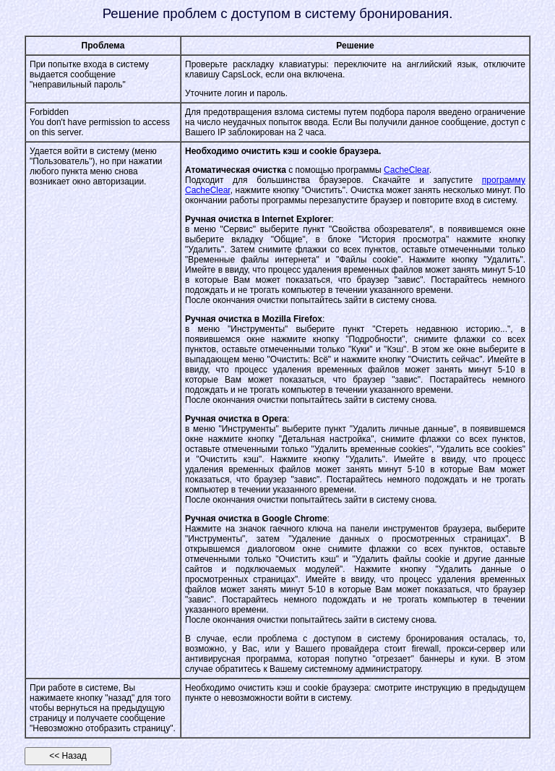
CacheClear (406, 170)
